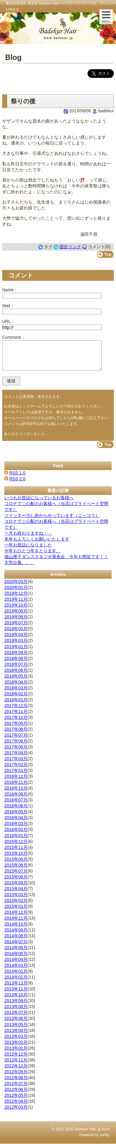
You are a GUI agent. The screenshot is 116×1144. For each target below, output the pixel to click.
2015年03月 (16, 894)
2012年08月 (16, 1077)
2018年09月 (16, 652)
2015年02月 (16, 900)
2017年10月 (16, 717)
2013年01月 (16, 1048)
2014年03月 (16, 965)
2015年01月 (16, 906)
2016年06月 (16, 805)
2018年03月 (16, 687)
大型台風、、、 (19, 562)
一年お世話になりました (28, 544)
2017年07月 (16, 735)
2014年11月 (16, 918)
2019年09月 (16, 610)
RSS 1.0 (17, 472)
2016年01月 (16, 835)
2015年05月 (16, 882)
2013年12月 (16, 982)
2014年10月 (16, 924)
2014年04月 (16, 959)
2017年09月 (16, 723)
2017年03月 (16, 758)
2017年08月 (16, 729)
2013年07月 (16, 1012)
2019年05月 (16, 628)
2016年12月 (16, 776)
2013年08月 (16, 1006)
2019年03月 (16, 640)
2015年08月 (16, 865)
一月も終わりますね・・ (28, 533)
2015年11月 (16, 847)
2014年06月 (16, 947)
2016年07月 (16, 799)
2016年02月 (16, 829)
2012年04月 (16, 1101)
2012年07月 (16, 1083)
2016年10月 (16, 788)
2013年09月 (16, 1000)
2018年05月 (16, 676)
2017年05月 (16, 746)
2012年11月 (16, 1059)
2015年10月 (16, 853)
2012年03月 (16, 1107)
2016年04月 (16, 817)
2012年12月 (16, 1054)
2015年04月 (16, 888)
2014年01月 (16, 977)
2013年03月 (16, 1036)
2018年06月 (16, 670)
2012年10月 (16, 1065)
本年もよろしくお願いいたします (36, 538)
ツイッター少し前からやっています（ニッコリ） (52, 515)
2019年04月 (16, 634)
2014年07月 (16, 941)
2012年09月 (16, 1071)
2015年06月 (16, 876)
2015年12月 (16, 841)
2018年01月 (16, 699)
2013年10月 (16, 994)
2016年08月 (16, 794)
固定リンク (70, 246)
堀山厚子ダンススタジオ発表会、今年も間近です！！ (56, 556)
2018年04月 (16, 682)
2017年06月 (16, 740)
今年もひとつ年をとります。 (32, 550)
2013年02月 (16, 1042)
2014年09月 (16, 929)
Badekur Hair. (85, 1129)
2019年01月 (16, 646)
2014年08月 (16, 935)
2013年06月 (16, 1018)
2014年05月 (16, 953)
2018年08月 (16, 658)
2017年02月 (16, 764)
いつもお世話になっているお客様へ (39, 497)
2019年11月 (16, 599)
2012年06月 (16, 1089)
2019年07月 (16, 622)
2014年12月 (16, 912)
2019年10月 (16, 605)
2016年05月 (16, 811)
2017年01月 (16, 770)
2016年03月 (16, 823)
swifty (104, 1135)
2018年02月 (16, 693)
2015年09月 (16, 859)
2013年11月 (16, 988)
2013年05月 (16, 1024)
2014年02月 (16, 971)
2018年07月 (16, 664)
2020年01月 (16, 587)
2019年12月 (16, 593)
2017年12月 (16, 705)
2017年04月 (16, 752)
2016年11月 (16, 782)
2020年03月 (16, 581)
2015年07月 (16, 870)
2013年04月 (16, 1030)
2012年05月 (16, 1095)
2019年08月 (16, 616)
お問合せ (12, 9)
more (105, 1129)
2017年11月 (16, 711)
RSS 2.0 (17, 478)
